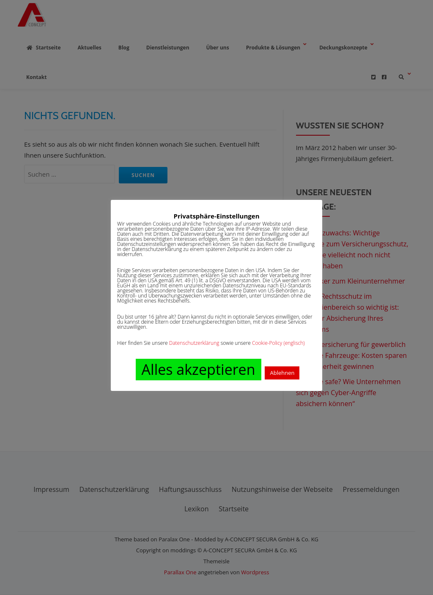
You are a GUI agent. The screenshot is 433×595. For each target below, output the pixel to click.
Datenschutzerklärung (194, 343)
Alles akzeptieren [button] (198, 369)
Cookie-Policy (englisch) (278, 343)
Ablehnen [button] (282, 373)
